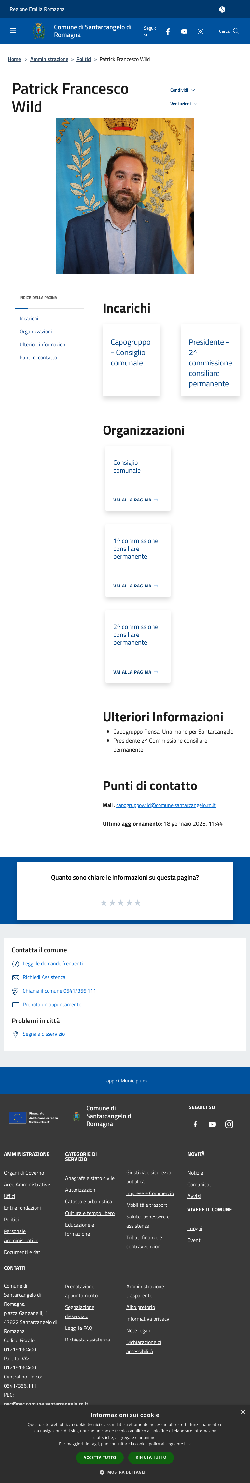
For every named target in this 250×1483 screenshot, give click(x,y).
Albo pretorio (140, 1307)
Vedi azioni (185, 104)
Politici (83, 59)
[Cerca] (236, 31)
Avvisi (194, 1196)
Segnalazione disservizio (79, 1311)
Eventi (195, 1240)
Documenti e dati (23, 1252)
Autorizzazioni (81, 1189)
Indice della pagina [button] (38, 297)
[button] (125, 1472)
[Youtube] (181, 31)
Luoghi (195, 1228)
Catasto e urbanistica (88, 1201)
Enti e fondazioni (22, 1208)
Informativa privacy (147, 1319)
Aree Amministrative (27, 1184)
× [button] (242, 1412)
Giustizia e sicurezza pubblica (148, 1176)
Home (14, 59)
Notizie (195, 1173)
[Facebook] (165, 31)
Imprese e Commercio (150, 1193)
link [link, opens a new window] (187, 1444)
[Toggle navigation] (13, 30)
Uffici (9, 1196)
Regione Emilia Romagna (37, 9)
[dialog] (125, 1444)
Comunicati (200, 1184)
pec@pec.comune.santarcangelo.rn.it (46, 1404)
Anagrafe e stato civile (90, 1178)
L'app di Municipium (125, 1080)
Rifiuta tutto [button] (151, 1457)
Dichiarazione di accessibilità (143, 1346)
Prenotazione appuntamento (81, 1290)
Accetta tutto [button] (100, 1457)
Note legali (138, 1330)
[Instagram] (197, 31)
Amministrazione (49, 59)
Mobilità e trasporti (147, 1205)
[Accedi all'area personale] (222, 10)
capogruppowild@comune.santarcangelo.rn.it (166, 805)
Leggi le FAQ (78, 1328)
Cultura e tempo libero (90, 1213)
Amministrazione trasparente (145, 1290)
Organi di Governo (24, 1173)
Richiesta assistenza (87, 1339)
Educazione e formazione (79, 1229)
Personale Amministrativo (21, 1235)
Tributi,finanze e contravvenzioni (144, 1241)
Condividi (183, 90)
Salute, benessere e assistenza (148, 1221)
